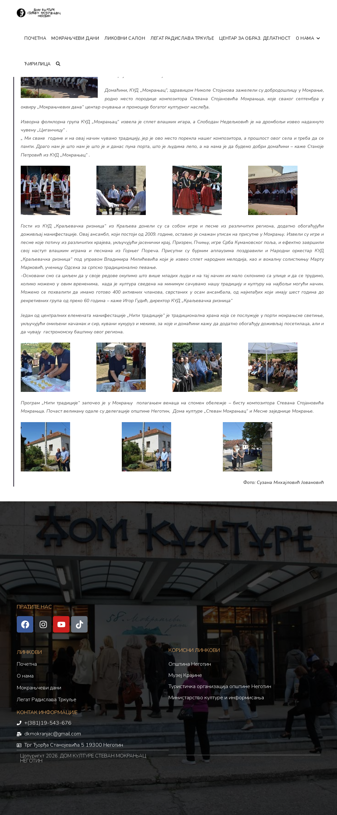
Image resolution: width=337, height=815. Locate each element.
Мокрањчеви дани (39, 687)
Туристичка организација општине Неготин (219, 686)
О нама (25, 676)
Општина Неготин (189, 664)
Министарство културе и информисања (216, 697)
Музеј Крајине (185, 675)
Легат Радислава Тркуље (46, 699)
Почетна (27, 664)
